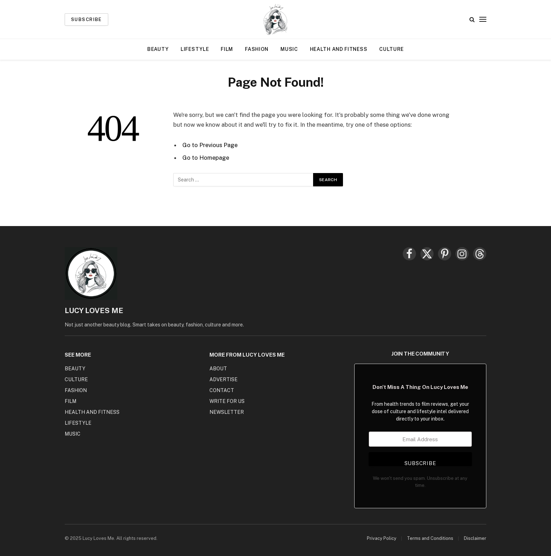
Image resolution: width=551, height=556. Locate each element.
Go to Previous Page (210, 144)
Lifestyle (195, 49)
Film (227, 49)
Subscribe (86, 19)
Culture (391, 49)
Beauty (158, 49)
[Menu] (482, 19)
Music (289, 49)
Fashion (256, 49)
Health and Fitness (339, 49)
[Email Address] (420, 439)
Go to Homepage (205, 157)
